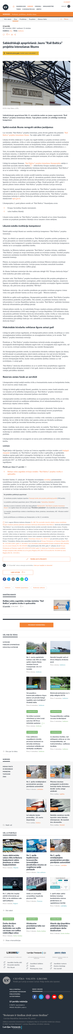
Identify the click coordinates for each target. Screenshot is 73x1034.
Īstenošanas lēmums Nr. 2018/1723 (39, 538)
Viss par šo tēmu (12, 751)
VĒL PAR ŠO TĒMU (10, 635)
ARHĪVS (38, 9)
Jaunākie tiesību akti (14, 962)
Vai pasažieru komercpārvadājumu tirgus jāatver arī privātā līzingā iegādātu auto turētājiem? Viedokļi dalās (36, 697)
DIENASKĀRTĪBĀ (48, 6)
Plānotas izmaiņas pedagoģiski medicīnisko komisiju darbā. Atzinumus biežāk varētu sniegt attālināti (60, 786)
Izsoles (32, 966)
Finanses (39, 901)
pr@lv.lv (23, 1007)
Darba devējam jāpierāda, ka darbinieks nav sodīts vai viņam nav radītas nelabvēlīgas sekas (12, 928)
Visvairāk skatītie (13, 965)
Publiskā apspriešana (21, 587)
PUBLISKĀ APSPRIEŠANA (11, 644)
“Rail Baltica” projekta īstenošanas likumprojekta (43, 163)
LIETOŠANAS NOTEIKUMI (18, 991)
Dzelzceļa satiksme (39, 587)
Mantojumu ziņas (36, 968)
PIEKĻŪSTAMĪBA (15, 994)
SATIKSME (6, 642)
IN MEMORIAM (8, 769)
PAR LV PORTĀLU (15, 989)
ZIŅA (4, 776)
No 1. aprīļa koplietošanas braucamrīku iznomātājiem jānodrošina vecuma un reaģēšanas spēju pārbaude (36, 862)
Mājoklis (15, 867)
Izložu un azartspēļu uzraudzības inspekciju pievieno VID (34, 896)
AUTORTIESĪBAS (15, 996)
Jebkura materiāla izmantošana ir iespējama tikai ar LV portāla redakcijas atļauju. (32, 1022)
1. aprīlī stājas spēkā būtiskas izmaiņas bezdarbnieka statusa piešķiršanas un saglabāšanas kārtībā (58, 898)
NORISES (30, 6)
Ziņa (11, 31)
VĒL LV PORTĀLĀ (10, 833)
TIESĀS (18, 9)
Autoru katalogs (59, 966)
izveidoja (47, 480)
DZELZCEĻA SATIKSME (10, 647)
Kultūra (38, 822)
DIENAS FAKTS (8, 766)
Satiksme (21, 31)
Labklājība (40, 789)
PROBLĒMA (6, 771)
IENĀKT (67, 2)
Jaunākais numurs (60, 963)
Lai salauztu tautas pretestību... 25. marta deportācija (34, 817)
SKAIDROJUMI (21, 6)
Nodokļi (62, 825)
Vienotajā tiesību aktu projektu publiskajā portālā (43, 498)
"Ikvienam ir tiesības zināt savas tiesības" (25, 1015)
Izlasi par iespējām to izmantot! (43, 565)
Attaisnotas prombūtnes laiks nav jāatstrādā (35, 926)
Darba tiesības (17, 936)
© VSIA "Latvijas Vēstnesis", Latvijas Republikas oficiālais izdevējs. (26, 1024)
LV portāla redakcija (18, 1002)
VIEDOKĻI (38, 6)
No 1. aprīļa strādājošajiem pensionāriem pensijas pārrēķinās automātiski (36, 784)
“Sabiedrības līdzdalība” (48, 502)
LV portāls (6, 26)
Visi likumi (11, 967)
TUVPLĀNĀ (6, 774)
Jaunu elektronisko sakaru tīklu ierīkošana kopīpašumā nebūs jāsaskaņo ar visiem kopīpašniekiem (12, 860)
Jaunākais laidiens (36, 963)
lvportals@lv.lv (20, 1005)
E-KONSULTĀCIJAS (29, 9)
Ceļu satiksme (41, 872)
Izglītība (62, 794)
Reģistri (15, 903)
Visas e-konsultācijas (13, 940)
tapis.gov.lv (16, 199)
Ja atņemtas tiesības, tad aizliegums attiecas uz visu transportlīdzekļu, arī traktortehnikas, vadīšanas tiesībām (60, 741)
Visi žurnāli (58, 968)
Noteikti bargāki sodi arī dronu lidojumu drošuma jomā (59, 660)
